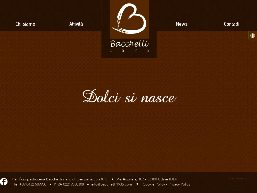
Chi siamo (25, 24)
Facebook (3, 181)
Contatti (231, 24)
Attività (76, 24)
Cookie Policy (154, 184)
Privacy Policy (179, 184)
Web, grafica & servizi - (238, 178)
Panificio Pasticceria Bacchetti (128, 29)
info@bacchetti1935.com (111, 184)
